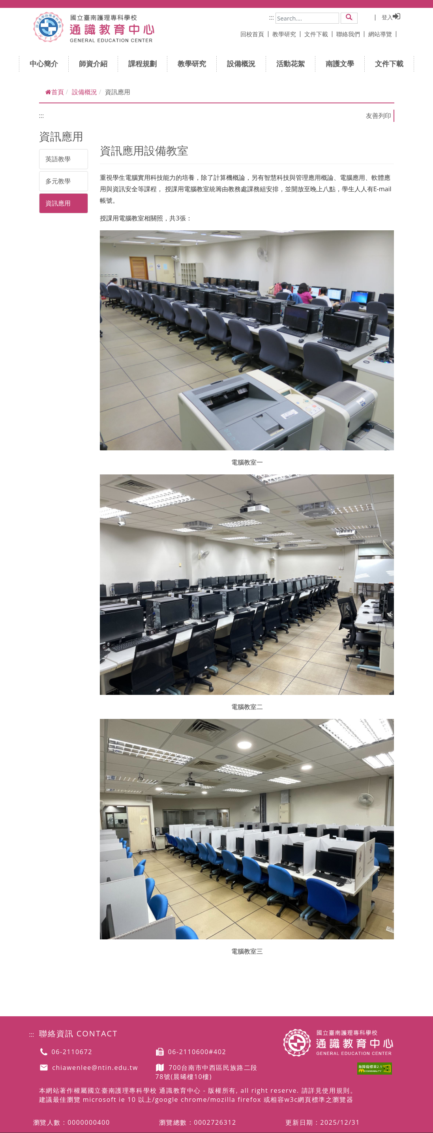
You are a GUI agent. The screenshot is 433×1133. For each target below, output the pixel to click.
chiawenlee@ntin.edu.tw (95, 1067)
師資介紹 (95, 63)
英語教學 (58, 159)
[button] (349, 18)
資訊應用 (58, 203)
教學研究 (286, 34)
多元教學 (58, 181)
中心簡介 (46, 63)
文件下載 (318, 34)
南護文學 (342, 63)
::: (271, 17)
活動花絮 (293, 63)
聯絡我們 (350, 34)
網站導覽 (382, 34)
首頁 (54, 92)
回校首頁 (254, 34)
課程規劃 (145, 63)
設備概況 (244, 63)
